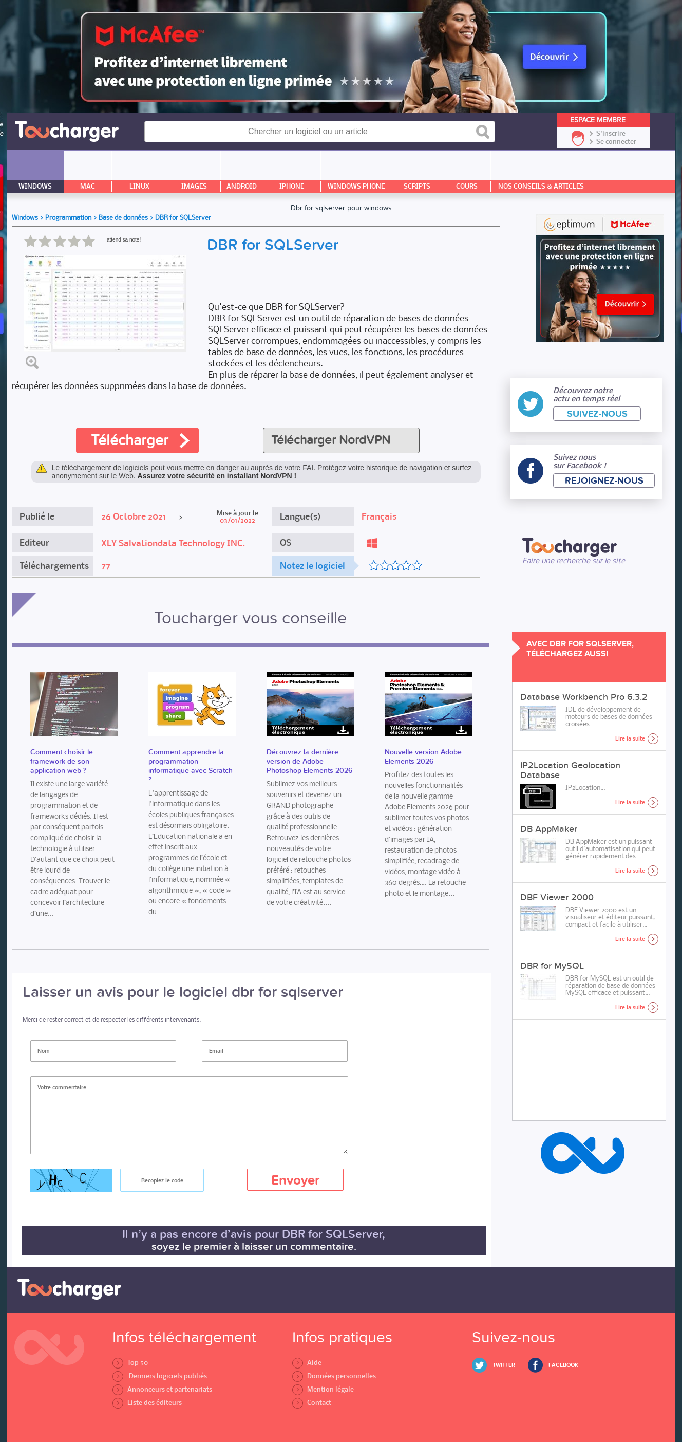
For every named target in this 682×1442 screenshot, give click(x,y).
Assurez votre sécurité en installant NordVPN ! (217, 476)
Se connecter (616, 142)
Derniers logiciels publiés (159, 1376)
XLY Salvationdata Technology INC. (173, 543)
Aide (306, 1362)
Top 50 (130, 1362)
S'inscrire (611, 134)
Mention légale (323, 1389)
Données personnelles (334, 1376)
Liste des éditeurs (147, 1403)
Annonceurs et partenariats (162, 1389)
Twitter (503, 1365)
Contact (311, 1403)
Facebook (563, 1365)
